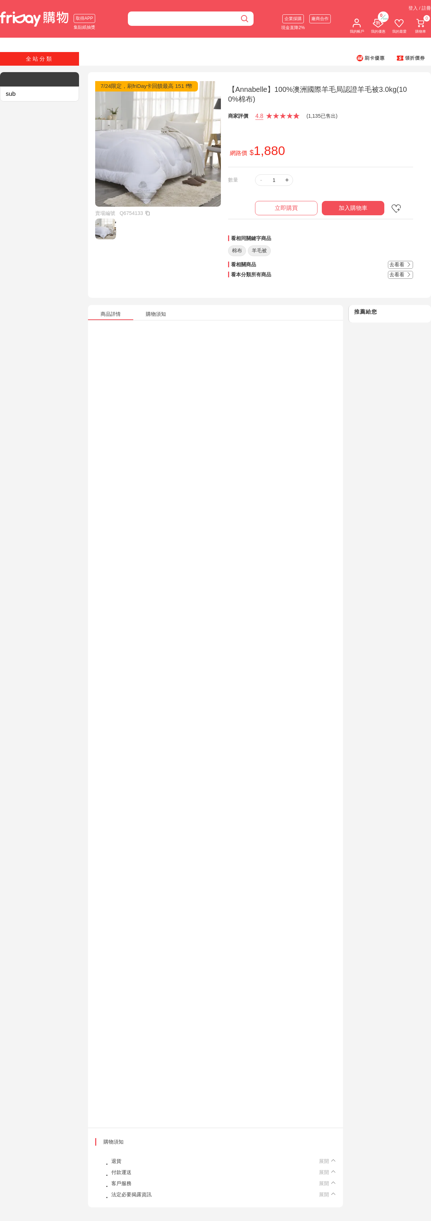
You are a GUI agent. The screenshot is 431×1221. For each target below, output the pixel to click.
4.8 (259, 116)
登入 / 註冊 (419, 8)
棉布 (237, 250)
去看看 (400, 264)
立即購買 (286, 208)
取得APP (84, 18)
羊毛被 (259, 250)
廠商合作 (320, 18)
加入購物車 (353, 208)
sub (10, 93)
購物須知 (113, 1142)
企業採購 (293, 18)
